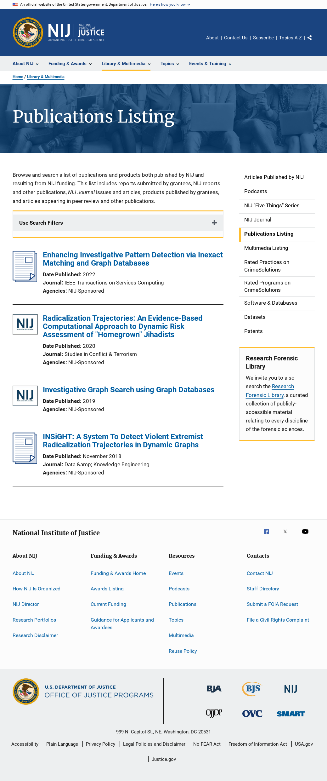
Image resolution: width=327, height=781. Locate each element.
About (212, 38)
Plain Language (62, 744)
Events (176, 573)
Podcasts (179, 589)
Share (314, 42)
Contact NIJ (260, 573)
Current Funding (108, 604)
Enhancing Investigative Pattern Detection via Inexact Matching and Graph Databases (133, 258)
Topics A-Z (290, 38)
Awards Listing (107, 589)
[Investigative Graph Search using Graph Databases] (25, 397)
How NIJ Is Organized (36, 589)
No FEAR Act (207, 744)
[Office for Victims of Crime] (252, 718)
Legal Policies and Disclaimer (154, 744)
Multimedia (181, 635)
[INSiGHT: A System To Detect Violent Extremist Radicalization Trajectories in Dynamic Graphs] (25, 462)
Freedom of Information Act (257, 744)
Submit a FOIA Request (272, 604)
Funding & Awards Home (118, 573)
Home (18, 76)
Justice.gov (164, 759)
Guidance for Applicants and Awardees (122, 623)
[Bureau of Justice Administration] (214, 693)
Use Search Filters (41, 223)
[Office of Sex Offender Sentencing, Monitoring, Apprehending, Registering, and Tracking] (291, 717)
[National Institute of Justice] (291, 694)
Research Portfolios (34, 620)
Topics (176, 620)
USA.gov (304, 744)
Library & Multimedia (46, 76)
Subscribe (263, 38)
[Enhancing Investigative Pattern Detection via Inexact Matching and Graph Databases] (25, 280)
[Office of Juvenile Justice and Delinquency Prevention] (214, 719)
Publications (182, 604)
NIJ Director (26, 604)
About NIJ (24, 573)
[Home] (76, 32)
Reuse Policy (183, 651)
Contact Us (236, 38)
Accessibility (24, 744)
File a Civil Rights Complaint (278, 620)
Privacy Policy (100, 744)
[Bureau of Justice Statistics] (252, 697)
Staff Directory (263, 589)
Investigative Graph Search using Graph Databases (128, 389)
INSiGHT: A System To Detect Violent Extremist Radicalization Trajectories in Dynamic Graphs (123, 440)
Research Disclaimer (35, 635)
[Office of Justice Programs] (28, 32)
